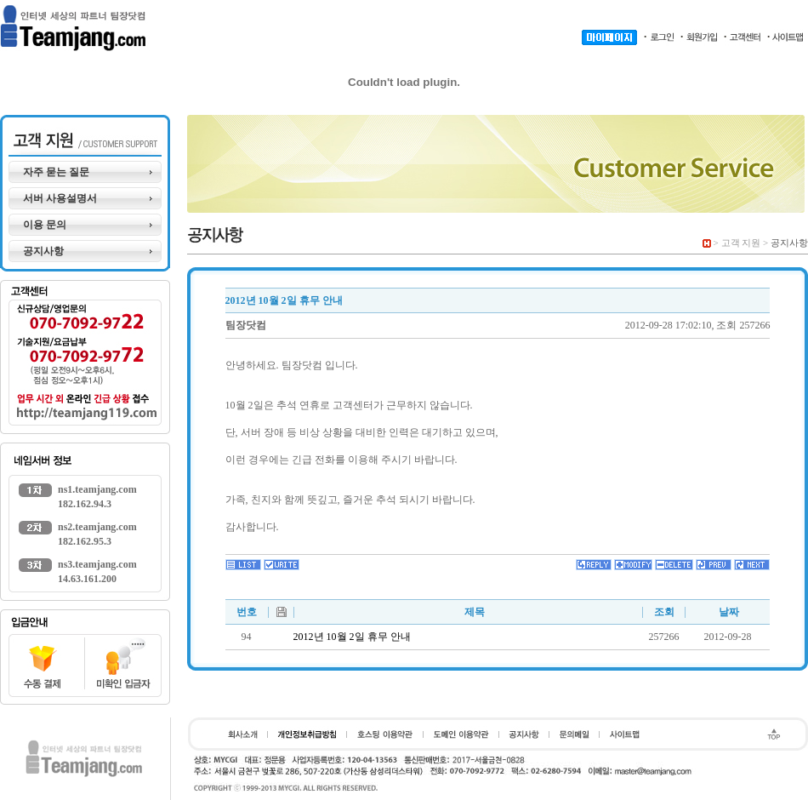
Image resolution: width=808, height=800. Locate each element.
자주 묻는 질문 (56, 172)
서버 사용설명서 (60, 198)
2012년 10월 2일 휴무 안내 (352, 637)
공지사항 (43, 251)
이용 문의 (44, 225)
